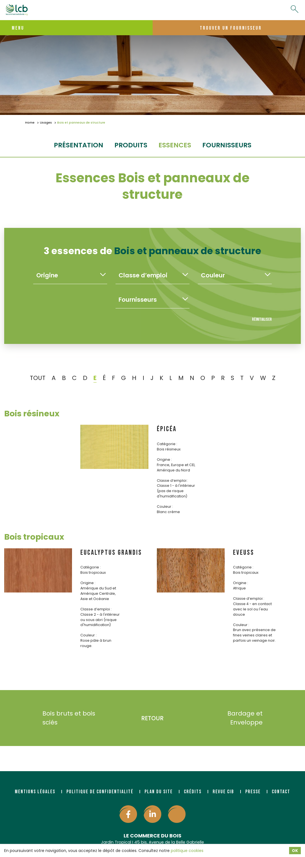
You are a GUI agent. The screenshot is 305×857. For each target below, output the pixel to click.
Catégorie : (167, 444)
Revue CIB (223, 792)
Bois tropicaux (34, 536)
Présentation (78, 145)
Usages (46, 123)
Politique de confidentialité (99, 792)
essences (174, 145)
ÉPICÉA (167, 429)
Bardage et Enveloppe (253, 718)
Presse (253, 792)
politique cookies (187, 850)
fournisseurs (226, 145)
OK (295, 850)
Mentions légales (35, 792)
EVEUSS (243, 552)
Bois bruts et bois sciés (60, 718)
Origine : (164, 459)
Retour (152, 718)
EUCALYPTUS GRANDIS (111, 552)
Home (30, 123)
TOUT (37, 378)
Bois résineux (31, 413)
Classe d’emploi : (172, 480)
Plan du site (159, 792)
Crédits (192, 792)
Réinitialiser (262, 319)
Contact (281, 792)
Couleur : (165, 506)
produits (130, 145)
